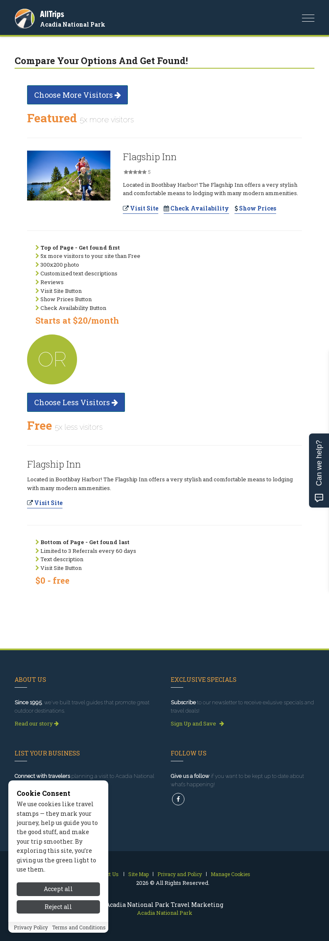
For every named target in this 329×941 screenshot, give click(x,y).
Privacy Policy (31, 927)
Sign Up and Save (197, 723)
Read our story (37, 723)
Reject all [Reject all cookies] (58, 907)
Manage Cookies (230, 874)
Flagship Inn (150, 157)
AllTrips (52, 14)
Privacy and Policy (179, 874)
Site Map (138, 874)
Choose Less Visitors (76, 402)
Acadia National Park (72, 24)
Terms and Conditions (79, 927)
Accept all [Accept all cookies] (58, 889)
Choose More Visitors (77, 95)
